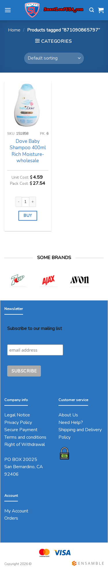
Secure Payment (20, 430)
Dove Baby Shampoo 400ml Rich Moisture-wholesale (28, 151)
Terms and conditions (25, 437)
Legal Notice (17, 415)
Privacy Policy (18, 422)
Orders (11, 518)
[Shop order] (54, 58)
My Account (16, 511)
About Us (68, 415)
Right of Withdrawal (24, 444)
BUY (28, 215)
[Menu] (7, 10)
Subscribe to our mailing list (34, 328)
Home (14, 30)
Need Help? (70, 422)
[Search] (91, 10)
